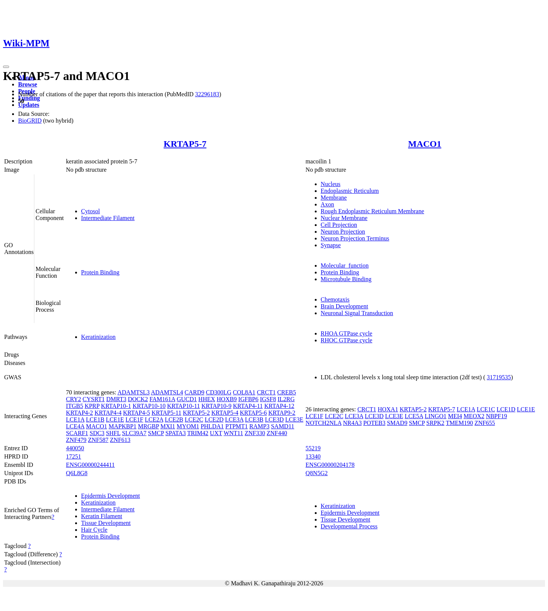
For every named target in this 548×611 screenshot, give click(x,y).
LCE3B (254, 419)
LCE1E (115, 419)
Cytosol (90, 211)
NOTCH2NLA (324, 423)
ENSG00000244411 (90, 465)
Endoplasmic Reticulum (350, 191)
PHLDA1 (212, 426)
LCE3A (234, 419)
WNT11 (233, 433)
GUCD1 (187, 399)
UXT (216, 433)
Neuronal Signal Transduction (357, 313)
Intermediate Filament (108, 218)
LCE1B (95, 419)
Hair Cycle (94, 529)
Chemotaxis (335, 299)
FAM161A (162, 399)
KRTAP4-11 (248, 406)
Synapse (331, 245)
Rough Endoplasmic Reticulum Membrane (372, 211)
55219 (313, 448)
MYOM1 (188, 426)
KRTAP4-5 (136, 412)
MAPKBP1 (123, 426)
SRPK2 (435, 423)
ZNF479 (76, 440)
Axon (327, 204)
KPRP (92, 406)
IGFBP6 (248, 399)
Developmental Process (349, 526)
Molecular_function (345, 265)
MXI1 (167, 426)
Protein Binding (100, 272)
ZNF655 (484, 423)
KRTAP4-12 (279, 406)
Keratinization (98, 337)
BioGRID (30, 120)
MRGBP (148, 426)
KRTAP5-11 (166, 412)
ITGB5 (74, 406)
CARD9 (194, 392)
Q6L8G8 (77, 473)
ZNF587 (98, 440)
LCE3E (294, 419)
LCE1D (506, 409)
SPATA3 (175, 433)
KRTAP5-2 (196, 412)
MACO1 (424, 144)
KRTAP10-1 (116, 406)
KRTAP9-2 (282, 412)
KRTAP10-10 (149, 406)
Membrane (334, 197)
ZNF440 (276, 433)
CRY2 (73, 399)
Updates (28, 105)
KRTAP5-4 (225, 412)
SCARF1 (77, 433)
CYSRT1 (94, 399)
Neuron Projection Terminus (355, 238)
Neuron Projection (343, 231)
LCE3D (274, 419)
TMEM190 (459, 423)
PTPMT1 (236, 426)
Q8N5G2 (317, 473)
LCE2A (154, 419)
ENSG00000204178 (330, 465)
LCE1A (75, 419)
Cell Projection (339, 225)
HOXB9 (227, 399)
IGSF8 (268, 399)
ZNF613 (120, 440)
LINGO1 (435, 416)
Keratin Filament (101, 516)
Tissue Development (106, 523)
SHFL (113, 433)
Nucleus (330, 184)
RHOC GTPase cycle (347, 340)
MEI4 (455, 416)
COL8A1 (244, 392)
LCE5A (414, 416)
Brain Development (344, 306)
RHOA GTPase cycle (347, 333)
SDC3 (97, 433)
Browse (27, 84)
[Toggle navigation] (6, 67)
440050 (75, 448)
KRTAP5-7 (185, 144)
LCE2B (174, 419)
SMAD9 (397, 423)
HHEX (207, 399)
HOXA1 (388, 409)
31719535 (499, 377)
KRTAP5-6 (253, 412)
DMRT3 (116, 399)
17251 (73, 456)
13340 (313, 456)
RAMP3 (259, 426)
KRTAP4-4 (108, 412)
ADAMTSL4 (167, 392)
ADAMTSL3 (133, 392)
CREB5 (286, 392)
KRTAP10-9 (217, 406)
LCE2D (214, 419)
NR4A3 (352, 423)
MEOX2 (473, 416)
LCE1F (134, 419)
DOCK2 (138, 399)
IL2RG (285, 399)
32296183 (207, 94)
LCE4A (75, 426)
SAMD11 (282, 426)
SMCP (156, 433)
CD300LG (219, 392)
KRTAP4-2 (79, 412)
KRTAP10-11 (183, 406)
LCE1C (486, 409)
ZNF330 (255, 433)
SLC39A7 (134, 433)
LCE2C (194, 419)
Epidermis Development (110, 495)
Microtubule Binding (346, 279)
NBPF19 (496, 416)
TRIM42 (197, 433)
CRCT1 (266, 392)
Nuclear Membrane (344, 218)
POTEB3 (374, 423)
